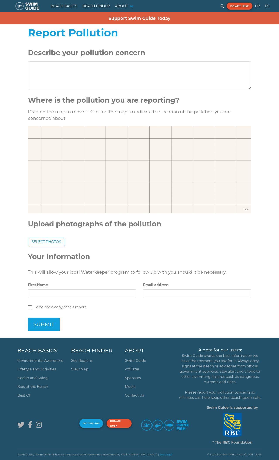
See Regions (82, 360)
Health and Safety (32, 378)
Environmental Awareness (40, 360)
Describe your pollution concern (86, 52)
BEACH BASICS (64, 6)
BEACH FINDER (96, 6)
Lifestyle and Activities (36, 369)
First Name (38, 285)
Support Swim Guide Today (139, 18)
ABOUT (121, 6)
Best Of (23, 395)
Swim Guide (135, 360)
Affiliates (132, 369)
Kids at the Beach (32, 387)
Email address (155, 285)
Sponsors (133, 378)
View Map (79, 369)
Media (130, 387)
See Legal (166, 454)
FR (257, 6)
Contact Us (134, 395)
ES (267, 6)
